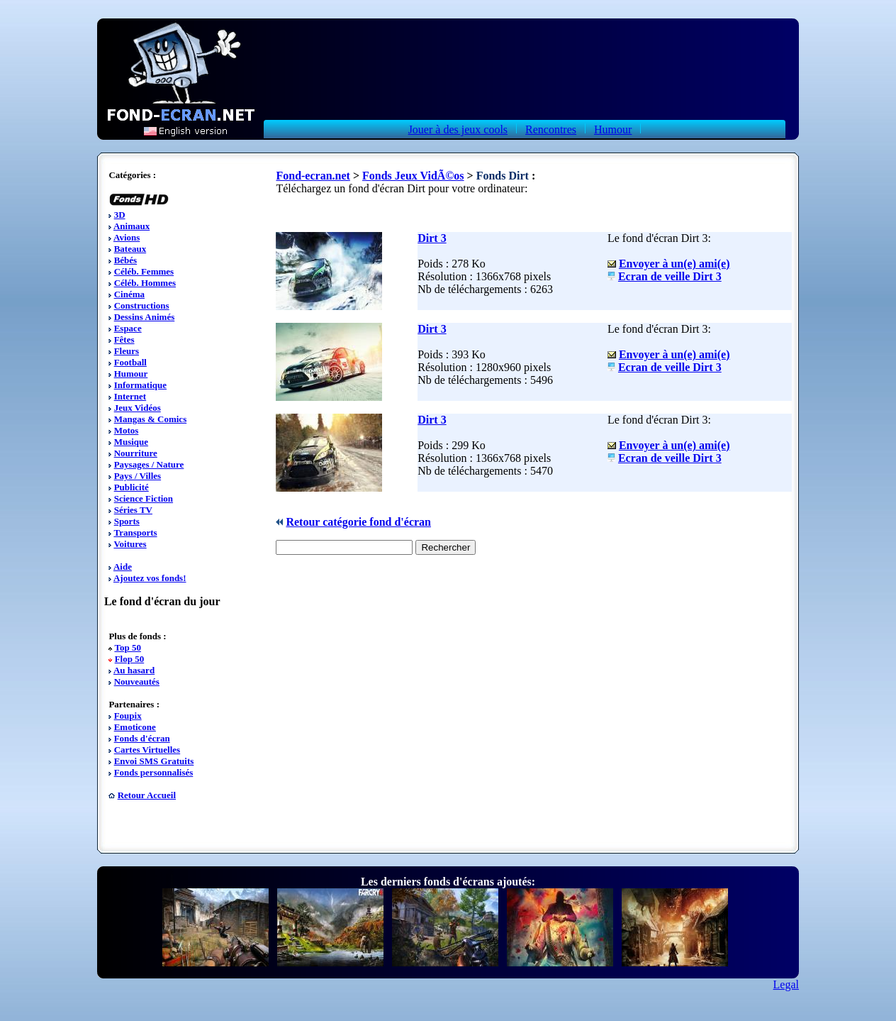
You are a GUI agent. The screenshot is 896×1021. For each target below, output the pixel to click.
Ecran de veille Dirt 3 (670, 276)
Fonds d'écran (142, 738)
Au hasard (134, 670)
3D (119, 214)
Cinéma (129, 294)
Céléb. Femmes (144, 271)
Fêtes (124, 339)
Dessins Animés (144, 316)
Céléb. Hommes (145, 282)
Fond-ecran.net (312, 176)
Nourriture (135, 453)
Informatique (140, 385)
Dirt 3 (432, 238)
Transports (135, 532)
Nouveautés (136, 681)
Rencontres (550, 129)
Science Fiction (143, 498)
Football (130, 362)
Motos (126, 430)
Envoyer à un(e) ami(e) (674, 264)
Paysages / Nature (149, 464)
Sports (127, 521)
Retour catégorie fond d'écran (358, 522)
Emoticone (135, 727)
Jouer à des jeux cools (458, 129)
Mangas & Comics (150, 419)
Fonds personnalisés (154, 772)
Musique (131, 441)
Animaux (131, 226)
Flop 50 (130, 658)
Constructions (141, 305)
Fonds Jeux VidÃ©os (413, 176)
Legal (786, 984)
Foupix (128, 715)
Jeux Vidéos (137, 407)
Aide (122, 566)
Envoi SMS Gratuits (154, 761)
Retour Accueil (147, 795)
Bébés (126, 260)
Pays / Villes (137, 475)
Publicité (131, 487)
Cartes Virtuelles (147, 749)
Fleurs (126, 351)
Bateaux (130, 248)
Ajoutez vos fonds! (149, 578)
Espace (128, 328)
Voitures (129, 544)
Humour (613, 129)
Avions (126, 237)
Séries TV (133, 509)
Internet (130, 396)
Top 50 (127, 647)
